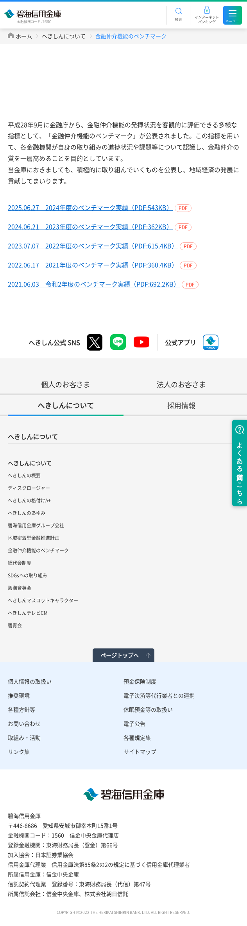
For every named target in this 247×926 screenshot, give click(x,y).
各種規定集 (137, 737)
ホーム (24, 36)
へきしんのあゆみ (26, 512)
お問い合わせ (24, 723)
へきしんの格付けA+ (29, 500)
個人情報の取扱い (30, 681)
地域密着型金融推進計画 (33, 537)
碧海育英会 (19, 587)
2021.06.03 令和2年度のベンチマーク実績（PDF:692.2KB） (94, 283)
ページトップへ (119, 655)
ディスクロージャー (29, 487)
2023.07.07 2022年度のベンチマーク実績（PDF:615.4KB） (93, 245)
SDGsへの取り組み (27, 575)
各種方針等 (21, 709)
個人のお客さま (65, 384)
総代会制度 (19, 562)
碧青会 (15, 625)
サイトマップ (139, 751)
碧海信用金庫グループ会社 (36, 525)
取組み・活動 (24, 737)
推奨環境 (19, 695)
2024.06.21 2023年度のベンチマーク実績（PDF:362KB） (90, 226)
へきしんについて (64, 36)
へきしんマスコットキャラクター (43, 600)
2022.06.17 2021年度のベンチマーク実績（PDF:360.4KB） (93, 264)
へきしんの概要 (24, 475)
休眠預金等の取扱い (148, 709)
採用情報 (181, 405)
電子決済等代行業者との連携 (159, 695)
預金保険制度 (139, 681)
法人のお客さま (181, 384)
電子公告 (134, 723)
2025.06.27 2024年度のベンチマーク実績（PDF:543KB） (90, 207)
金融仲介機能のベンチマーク (38, 550)
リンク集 (19, 751)
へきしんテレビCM (28, 612)
